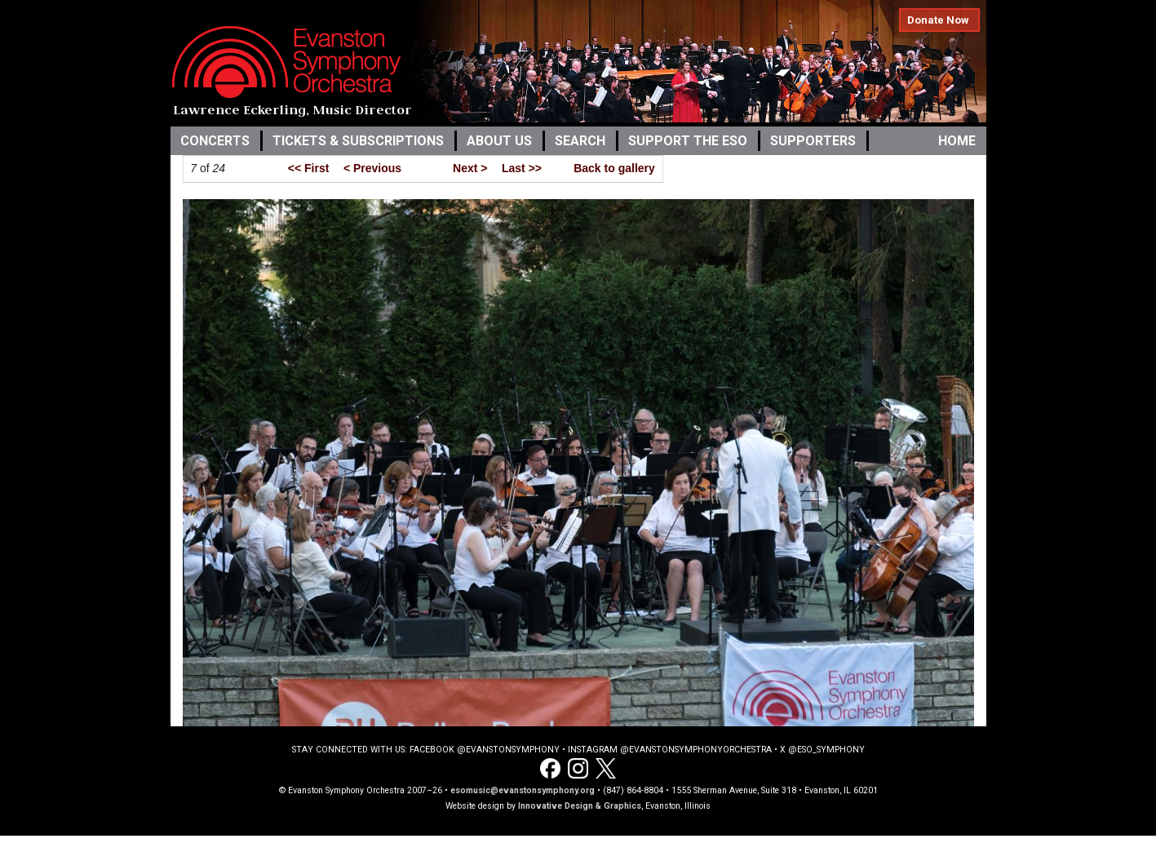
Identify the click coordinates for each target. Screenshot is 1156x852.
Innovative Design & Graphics (579, 806)
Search (580, 141)
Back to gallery (614, 168)
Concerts (215, 141)
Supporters (813, 141)
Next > (470, 168)
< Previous (372, 168)
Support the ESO (687, 141)
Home (957, 141)
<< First (309, 168)
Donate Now (938, 20)
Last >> (522, 168)
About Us (499, 141)
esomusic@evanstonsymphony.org (522, 790)
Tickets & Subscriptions (358, 141)
